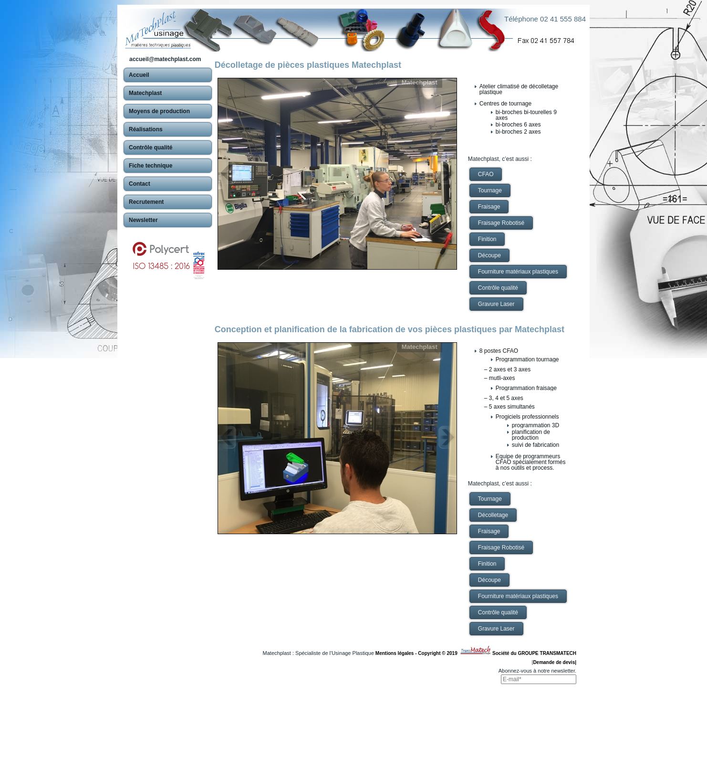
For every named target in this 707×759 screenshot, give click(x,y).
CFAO (486, 174)
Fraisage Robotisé (501, 223)
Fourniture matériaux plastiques (518, 271)
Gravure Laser (496, 304)
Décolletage (493, 515)
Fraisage (489, 206)
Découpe (489, 255)
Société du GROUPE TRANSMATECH (534, 653)
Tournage (490, 190)
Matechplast (419, 82)
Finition (487, 239)
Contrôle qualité (498, 288)
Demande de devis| (554, 662)
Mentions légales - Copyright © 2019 (417, 653)
